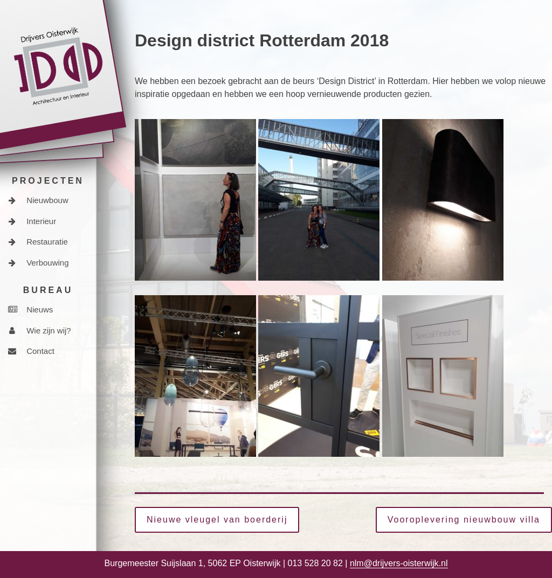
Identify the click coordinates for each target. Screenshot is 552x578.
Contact (31, 351)
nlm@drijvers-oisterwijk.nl (399, 563)
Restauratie (38, 241)
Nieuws (30, 309)
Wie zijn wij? (39, 330)
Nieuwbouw (38, 200)
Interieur (32, 221)
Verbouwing (38, 262)
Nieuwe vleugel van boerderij (217, 519)
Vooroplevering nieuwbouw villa (464, 519)
